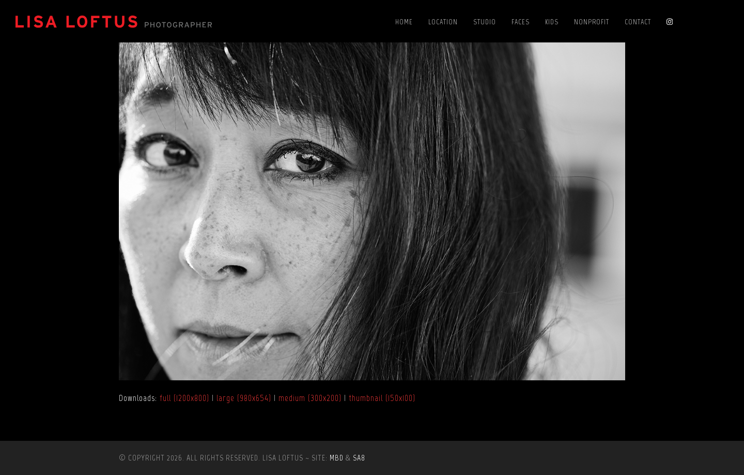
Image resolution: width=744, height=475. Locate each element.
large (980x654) (243, 398)
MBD (337, 458)
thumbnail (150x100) (382, 398)
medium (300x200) (310, 398)
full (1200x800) (184, 398)
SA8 (359, 458)
